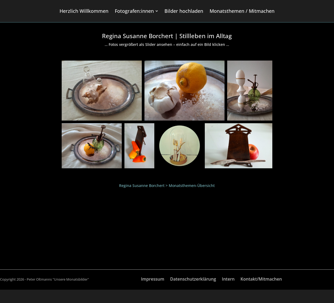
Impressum (152, 279)
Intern (228, 279)
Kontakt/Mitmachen (261, 279)
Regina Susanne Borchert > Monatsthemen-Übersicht (167, 185)
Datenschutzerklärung (193, 279)
